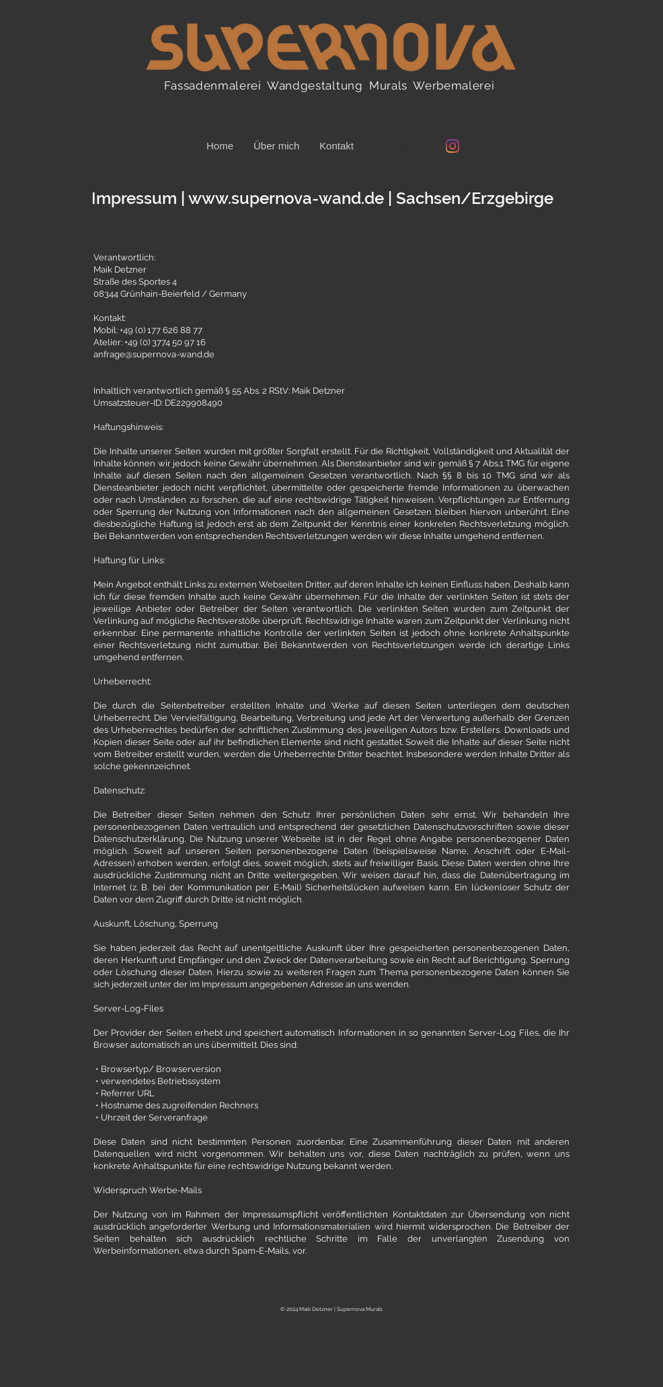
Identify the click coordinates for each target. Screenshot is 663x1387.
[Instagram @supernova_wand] (452, 146)
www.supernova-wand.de (286, 198)
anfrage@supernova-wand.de (153, 354)
